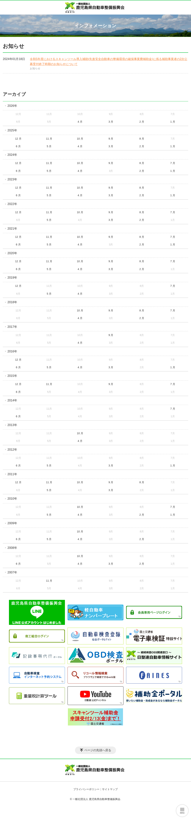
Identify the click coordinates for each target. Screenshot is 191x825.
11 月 (49, 138)
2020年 (12, 253)
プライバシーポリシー (86, 789)
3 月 (111, 121)
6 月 (18, 146)
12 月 (18, 138)
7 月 (172, 163)
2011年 (12, 474)
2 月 (141, 121)
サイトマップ (110, 789)
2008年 (12, 547)
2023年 (12, 179)
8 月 (141, 138)
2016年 (12, 351)
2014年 (12, 400)
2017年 (12, 326)
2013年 (12, 425)
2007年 (12, 572)
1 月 (172, 121)
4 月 (80, 121)
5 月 (49, 146)
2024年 (12, 154)
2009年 (12, 523)
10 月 (80, 138)
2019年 (12, 277)
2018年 (12, 302)
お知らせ (35, 68)
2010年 (12, 498)
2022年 (12, 204)
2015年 (12, 375)
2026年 (12, 105)
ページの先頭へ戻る (97, 750)
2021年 (12, 228)
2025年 (12, 130)
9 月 (111, 138)
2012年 (12, 449)
